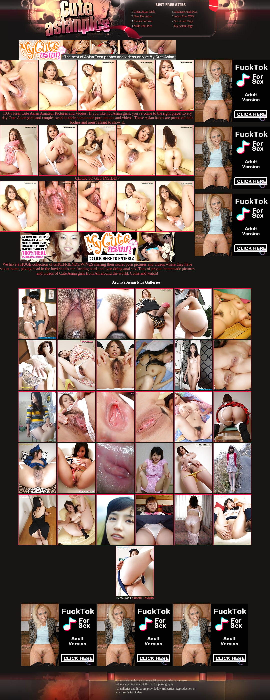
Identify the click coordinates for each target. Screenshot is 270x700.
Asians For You (143, 21)
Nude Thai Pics (143, 26)
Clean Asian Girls (144, 11)
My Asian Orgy (183, 26)
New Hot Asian (143, 16)
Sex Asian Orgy (183, 21)
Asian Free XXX (184, 16)
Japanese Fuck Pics (186, 11)
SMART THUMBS (144, 597)
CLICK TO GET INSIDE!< (97, 178)
